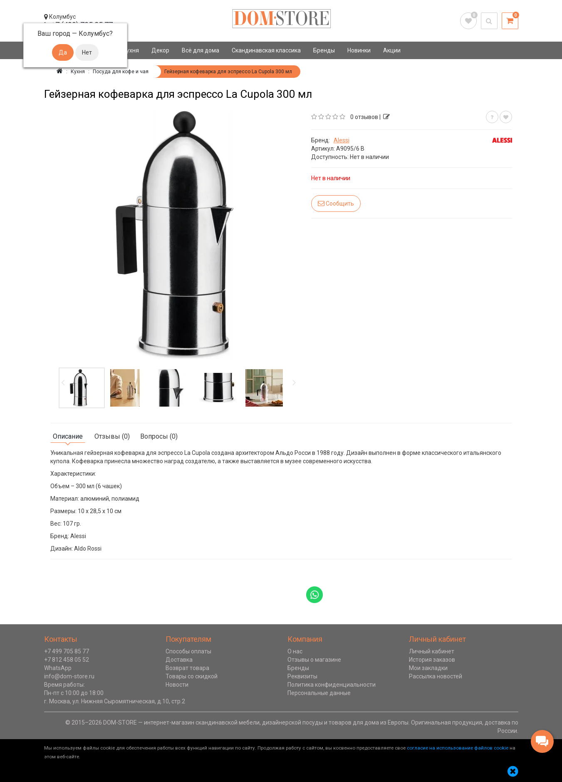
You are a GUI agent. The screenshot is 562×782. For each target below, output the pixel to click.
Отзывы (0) (112, 436)
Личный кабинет (431, 651)
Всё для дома (200, 50)
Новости (177, 684)
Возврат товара (187, 668)
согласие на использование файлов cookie (457, 748)
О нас (294, 651)
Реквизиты (302, 676)
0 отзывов (364, 117)
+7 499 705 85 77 (66, 651)
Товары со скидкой (192, 676)
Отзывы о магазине (314, 659)
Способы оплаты (188, 651)
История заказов (432, 659)
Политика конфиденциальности (331, 684)
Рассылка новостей (435, 676)
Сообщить (336, 203)
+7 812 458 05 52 (66, 659)
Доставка (179, 659)
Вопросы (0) (159, 436)
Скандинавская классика (266, 50)
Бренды (324, 50)
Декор (160, 50)
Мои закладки (428, 668)
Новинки (359, 50)
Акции (392, 50)
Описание (68, 436)
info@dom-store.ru (69, 676)
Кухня (131, 50)
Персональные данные (319, 693)
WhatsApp (58, 668)
